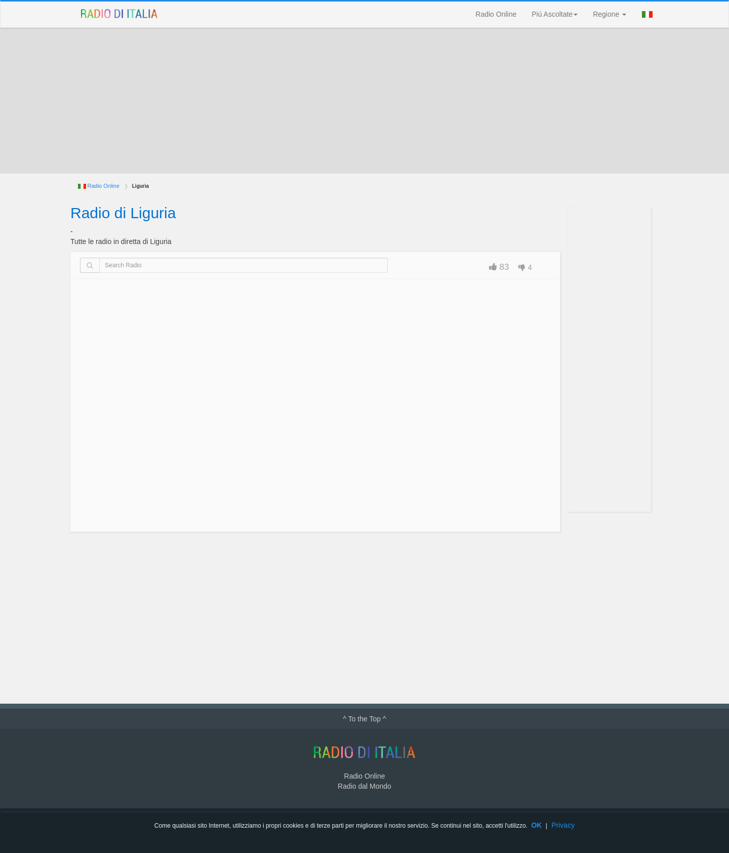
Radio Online (495, 14)
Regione (609, 14)
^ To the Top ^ (364, 719)
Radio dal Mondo (364, 786)
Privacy (563, 825)
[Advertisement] (364, 101)
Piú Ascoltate (555, 14)
